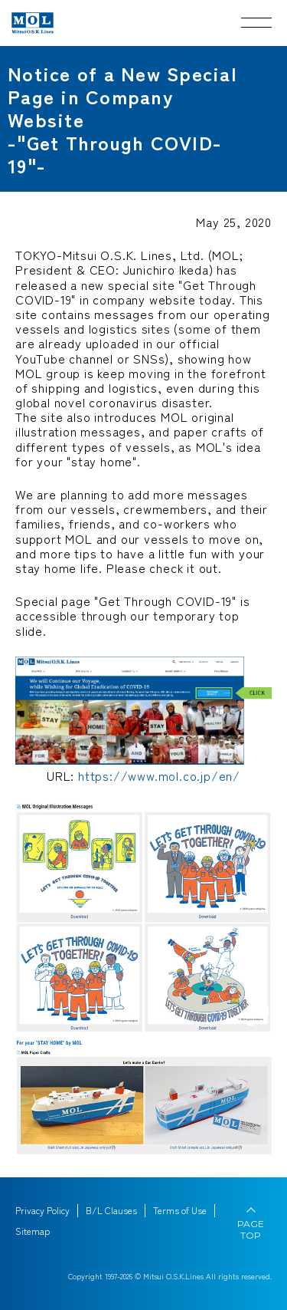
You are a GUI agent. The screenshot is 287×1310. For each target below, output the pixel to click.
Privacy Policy (42, 1210)
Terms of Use (180, 1210)
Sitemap (32, 1231)
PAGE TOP (250, 1229)
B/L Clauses (111, 1210)
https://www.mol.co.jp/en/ (159, 775)
